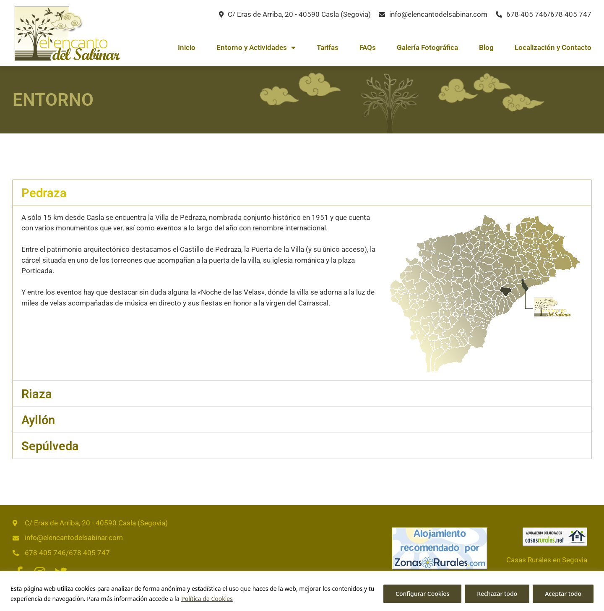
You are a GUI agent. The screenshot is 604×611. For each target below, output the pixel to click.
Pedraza (44, 193)
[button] (302, 193)
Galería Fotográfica (427, 47)
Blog (486, 47)
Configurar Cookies (422, 594)
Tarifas (327, 47)
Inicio (186, 47)
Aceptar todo (563, 594)
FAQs (367, 47)
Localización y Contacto (553, 47)
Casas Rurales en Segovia (546, 560)
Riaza (36, 394)
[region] (302, 591)
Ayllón (38, 420)
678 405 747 (570, 14)
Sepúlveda (50, 446)
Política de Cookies (207, 599)
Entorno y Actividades (256, 47)
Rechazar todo (497, 594)
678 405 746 (526, 14)
